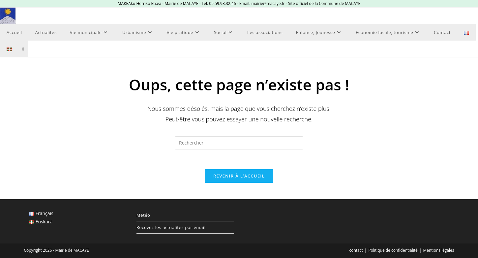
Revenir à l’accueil (239, 176)
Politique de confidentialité (392, 250)
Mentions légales (438, 250)
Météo (143, 215)
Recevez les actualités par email (171, 227)
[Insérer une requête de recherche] (239, 142)
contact (356, 250)
